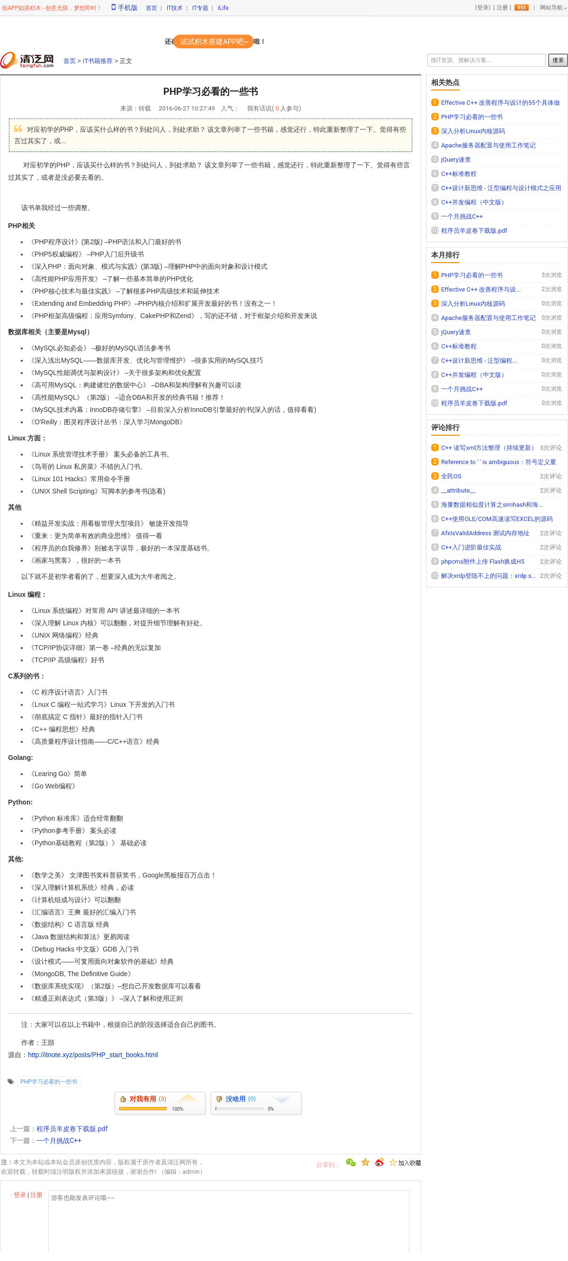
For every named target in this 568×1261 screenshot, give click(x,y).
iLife (223, 8)
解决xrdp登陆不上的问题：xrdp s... (488, 575)
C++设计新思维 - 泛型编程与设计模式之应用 (501, 188)
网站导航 (551, 7)
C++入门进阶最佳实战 (471, 547)
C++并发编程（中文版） (474, 202)
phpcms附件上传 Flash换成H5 (482, 561)
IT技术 (175, 8)
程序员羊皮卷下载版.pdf (71, 1129)
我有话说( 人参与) (274, 108)
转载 (145, 108)
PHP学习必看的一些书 (48, 1081)
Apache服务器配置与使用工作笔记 (488, 145)
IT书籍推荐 (98, 60)
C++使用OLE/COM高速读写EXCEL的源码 (497, 518)
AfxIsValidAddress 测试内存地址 (485, 533)
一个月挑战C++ (58, 1140)
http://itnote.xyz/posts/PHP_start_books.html (93, 1055)
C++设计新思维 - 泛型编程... (479, 360)
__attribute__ (458, 490)
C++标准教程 (459, 173)
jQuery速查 (456, 159)
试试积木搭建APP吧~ (214, 41)
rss (521, 7)
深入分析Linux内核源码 (473, 131)
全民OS (451, 476)
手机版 (125, 7)
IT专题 (200, 8)
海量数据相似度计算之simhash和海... (492, 504)
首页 (151, 8)
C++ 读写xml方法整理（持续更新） (489, 447)
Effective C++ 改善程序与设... (481, 289)
